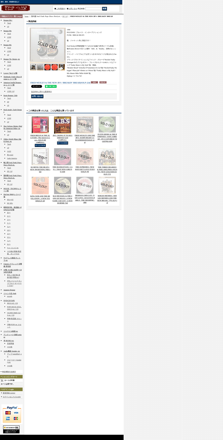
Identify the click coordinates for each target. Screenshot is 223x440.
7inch (9, 23)
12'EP (9, 37)
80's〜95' (10, 200)
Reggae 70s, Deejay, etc (12, 59)
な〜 (9, 227)
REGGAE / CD (12, 303)
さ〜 (9, 220)
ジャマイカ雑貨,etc (11, 331)
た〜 (9, 223)
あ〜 (9, 213)
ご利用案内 (60, 9)
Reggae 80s (8, 45)
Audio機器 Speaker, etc (12, 351)
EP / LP (9, 171)
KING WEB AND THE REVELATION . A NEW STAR (40, 198)
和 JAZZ (10, 155)
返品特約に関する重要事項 (41, 92)
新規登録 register (9, 393)
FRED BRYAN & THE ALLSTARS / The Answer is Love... (40, 137)
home (27, 16)
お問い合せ (73, 9)
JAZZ (9, 151)
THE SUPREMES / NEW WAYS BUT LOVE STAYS (85, 169)
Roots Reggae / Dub (10, 95)
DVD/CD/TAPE (9, 301)
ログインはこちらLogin (12, 397)
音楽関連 (10, 343)
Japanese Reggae (9, 290)
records (9, 296)
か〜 (9, 216)
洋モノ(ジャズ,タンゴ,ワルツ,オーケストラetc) (14, 283)
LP (8, 27)
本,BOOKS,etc (9, 341)
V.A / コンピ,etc (12, 248)
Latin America (12, 158)
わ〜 (9, 244)
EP (8, 102)
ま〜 (9, 234)
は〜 (9, 230)
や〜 (9, 237)
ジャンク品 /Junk (10, 293)
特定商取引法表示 (9, 372)
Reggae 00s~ (8, 20)
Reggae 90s (8, 31)
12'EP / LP (10, 91)
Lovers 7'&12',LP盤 (10, 73)
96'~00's (10, 203)
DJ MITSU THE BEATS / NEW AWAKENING (40, 169)
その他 (9, 347)
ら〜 (9, 241)
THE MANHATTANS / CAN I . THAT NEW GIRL (63, 169)
